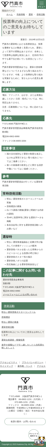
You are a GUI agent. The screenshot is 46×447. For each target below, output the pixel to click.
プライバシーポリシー (32, 362)
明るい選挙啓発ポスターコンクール (18, 312)
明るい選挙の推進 (9, 322)
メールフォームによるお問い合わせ (20, 294)
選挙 (31, 14)
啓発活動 (41, 14)
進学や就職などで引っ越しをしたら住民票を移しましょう (22, 346)
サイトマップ (6, 366)
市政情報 (21, 14)
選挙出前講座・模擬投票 (13, 340)
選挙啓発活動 (7, 327)
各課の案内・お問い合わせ (23, 421)
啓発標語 (5, 317)
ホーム (9, 14)
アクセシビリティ (8, 362)
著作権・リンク (25, 366)
